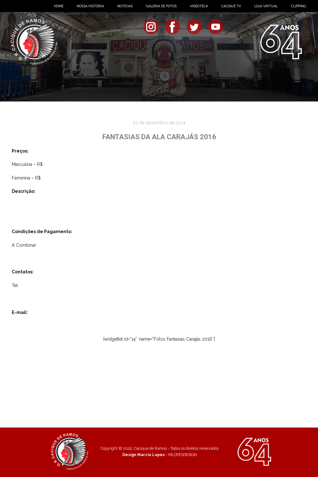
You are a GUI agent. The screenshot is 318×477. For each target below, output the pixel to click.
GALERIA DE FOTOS (161, 6)
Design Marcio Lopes (143, 454)
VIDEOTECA (199, 6)
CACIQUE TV (231, 6)
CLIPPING (298, 6)
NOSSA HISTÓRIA (90, 6)
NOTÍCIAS (125, 6)
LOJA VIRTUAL (266, 6)
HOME (58, 6)
